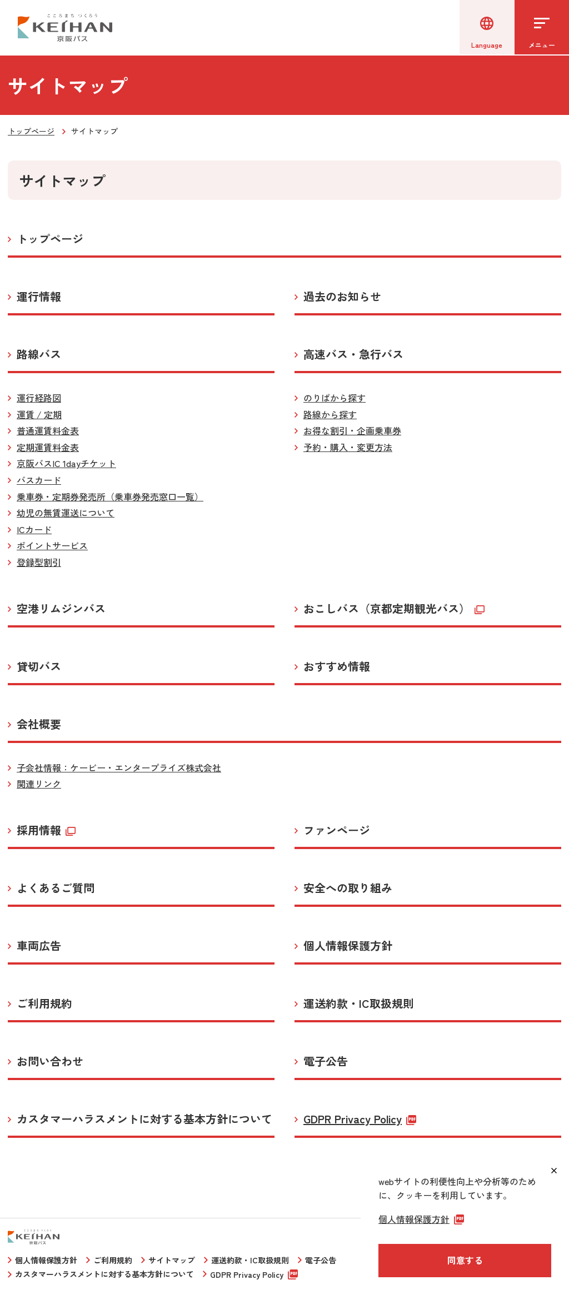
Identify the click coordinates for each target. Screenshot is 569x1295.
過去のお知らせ (342, 296)
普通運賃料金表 (48, 430)
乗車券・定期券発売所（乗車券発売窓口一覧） (110, 496)
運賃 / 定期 (39, 414)
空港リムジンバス (61, 608)
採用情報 (39, 830)
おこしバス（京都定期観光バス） (386, 608)
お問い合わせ (50, 1061)
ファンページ (336, 830)
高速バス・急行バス (353, 354)
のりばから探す (334, 397)
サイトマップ (171, 1260)
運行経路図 (39, 397)
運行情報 (39, 296)
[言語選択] (485, 28)
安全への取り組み (347, 888)
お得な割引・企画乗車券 (352, 430)
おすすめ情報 (336, 666)
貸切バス (39, 666)
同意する (465, 1260)
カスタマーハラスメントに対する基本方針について (144, 1119)
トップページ (31, 131)
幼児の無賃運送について (65, 512)
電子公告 (325, 1061)
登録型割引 (39, 562)
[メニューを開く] (541, 28)
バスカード (39, 479)
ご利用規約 (44, 1003)
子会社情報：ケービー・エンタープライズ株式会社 (119, 767)
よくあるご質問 (55, 888)
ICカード (34, 529)
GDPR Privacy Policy (352, 1119)
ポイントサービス (52, 545)
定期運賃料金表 (48, 447)
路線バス (39, 354)
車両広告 (39, 945)
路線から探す (330, 414)
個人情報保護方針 (347, 945)
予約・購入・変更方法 (347, 447)
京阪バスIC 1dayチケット (66, 463)
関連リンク (39, 783)
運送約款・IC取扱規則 (358, 1003)
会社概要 (39, 724)
